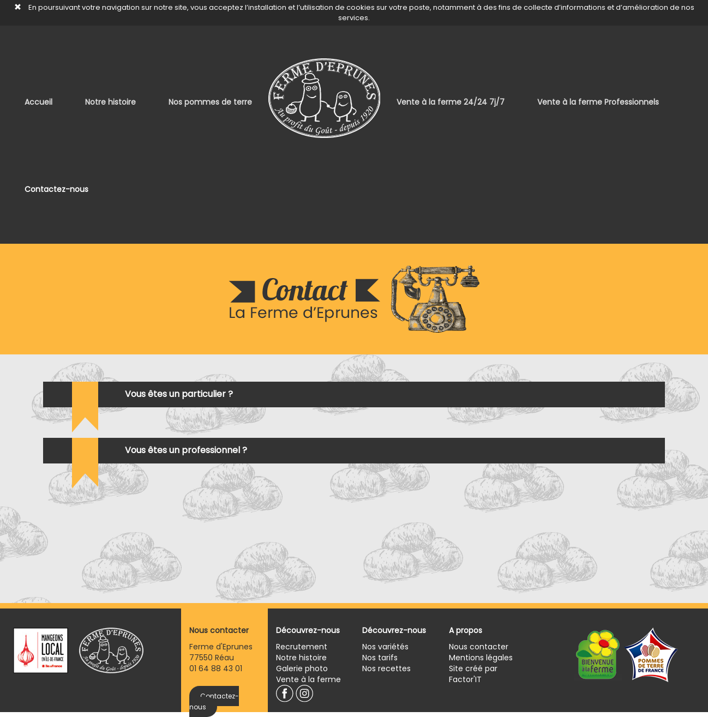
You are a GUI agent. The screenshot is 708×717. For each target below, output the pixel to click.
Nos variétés (385, 646)
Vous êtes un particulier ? (179, 394)
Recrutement (301, 646)
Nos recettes (386, 668)
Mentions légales (481, 657)
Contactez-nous (56, 189)
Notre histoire (110, 102)
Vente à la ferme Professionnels (598, 102)
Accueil (38, 102)
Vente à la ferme (308, 679)
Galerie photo (302, 668)
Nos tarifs (380, 657)
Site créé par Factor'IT (473, 674)
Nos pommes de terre (210, 102)
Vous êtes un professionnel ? (186, 450)
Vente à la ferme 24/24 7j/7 (451, 102)
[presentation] (582, 515)
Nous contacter (478, 646)
